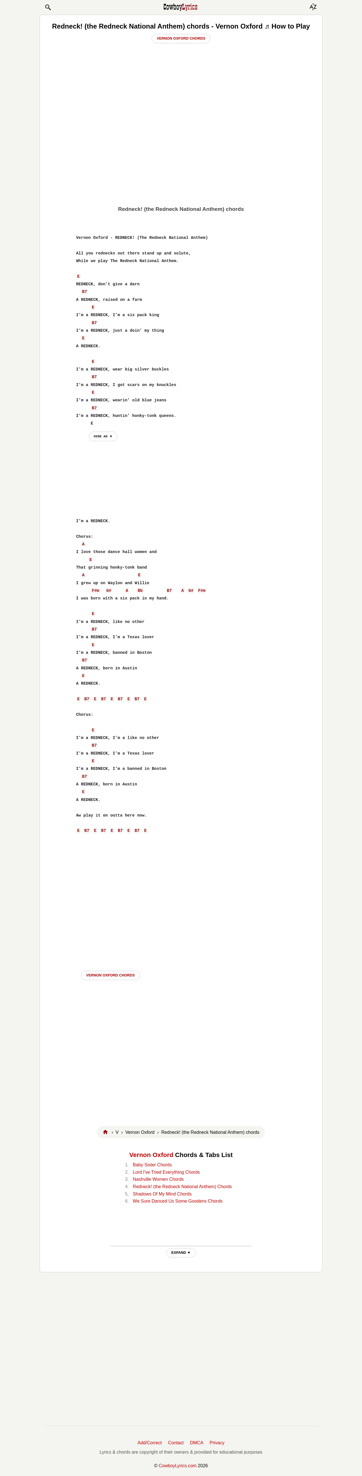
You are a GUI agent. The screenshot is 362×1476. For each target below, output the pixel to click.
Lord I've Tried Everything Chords (166, 1172)
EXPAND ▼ (181, 1252)
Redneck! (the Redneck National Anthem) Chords (182, 1186)
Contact (176, 1442)
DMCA (196, 1442)
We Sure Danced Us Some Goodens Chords (178, 1201)
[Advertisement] (181, 158)
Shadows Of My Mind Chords (162, 1194)
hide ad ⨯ (103, 436)
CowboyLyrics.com (178, 1465)
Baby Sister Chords (152, 1164)
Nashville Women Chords (158, 1179)
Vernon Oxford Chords (181, 38)
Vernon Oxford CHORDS (110, 975)
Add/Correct (149, 1442)
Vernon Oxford (151, 1154)
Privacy (217, 1442)
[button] (47, 7)
